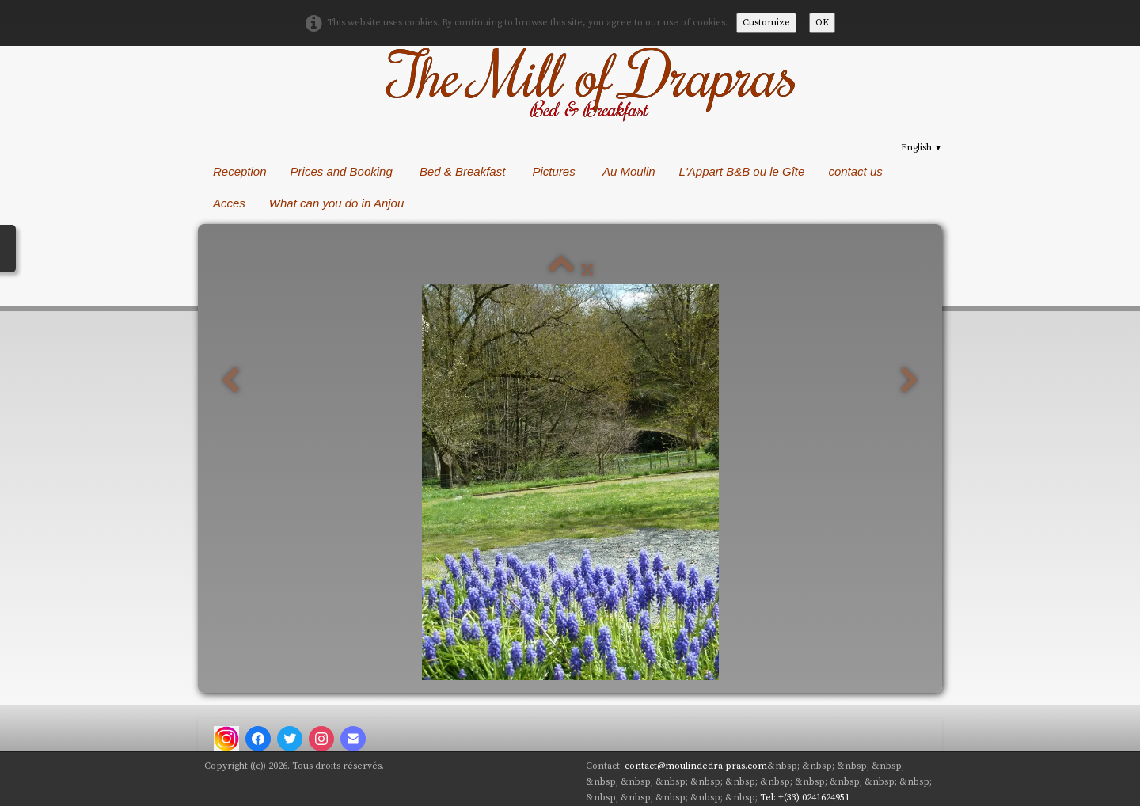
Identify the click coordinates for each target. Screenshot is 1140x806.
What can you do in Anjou (338, 203)
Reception (240, 171)
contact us (855, 171)
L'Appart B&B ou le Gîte (742, 171)
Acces (229, 203)
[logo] (588, 83)
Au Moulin (629, 171)
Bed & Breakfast (464, 171)
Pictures (556, 171)
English (921, 148)
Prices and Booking (343, 171)
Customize (766, 23)
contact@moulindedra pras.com (696, 766)
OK (822, 23)
